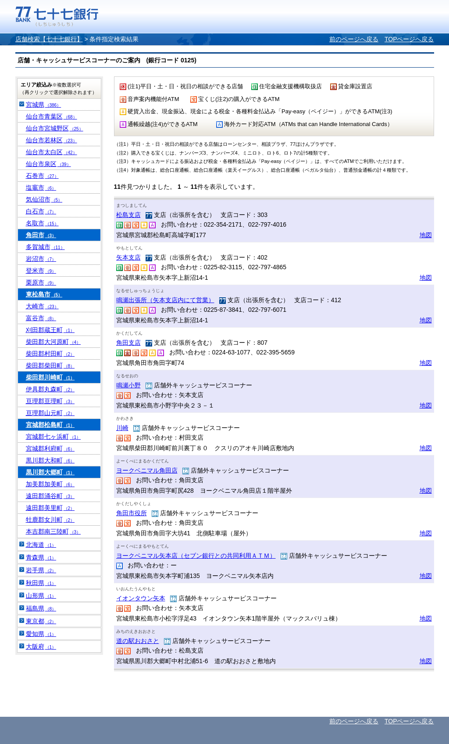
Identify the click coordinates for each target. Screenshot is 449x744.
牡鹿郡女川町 (50, 519)
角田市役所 (131, 512)
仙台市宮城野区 (54, 128)
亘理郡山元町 (50, 412)
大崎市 (42, 306)
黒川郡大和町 (50, 460)
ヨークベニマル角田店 (147, 470)
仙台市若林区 (51, 140)
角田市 (41, 234)
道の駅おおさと (137, 640)
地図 (426, 234)
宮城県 (43, 104)
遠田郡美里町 (50, 507)
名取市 (42, 223)
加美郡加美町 (50, 484)
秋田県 (41, 582)
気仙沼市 (44, 199)
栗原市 (41, 282)
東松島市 (44, 294)
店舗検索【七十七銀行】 (49, 39)
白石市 (41, 211)
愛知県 (41, 633)
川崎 (122, 427)
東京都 (41, 621)
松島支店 (128, 214)
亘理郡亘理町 (50, 401)
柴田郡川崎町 (50, 377)
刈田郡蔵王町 (50, 329)
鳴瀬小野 (128, 385)
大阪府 (41, 646)
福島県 (41, 608)
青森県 (41, 557)
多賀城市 (45, 246)
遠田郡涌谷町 (50, 495)
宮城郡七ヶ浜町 (53, 436)
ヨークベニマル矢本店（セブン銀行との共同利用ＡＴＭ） (196, 555)
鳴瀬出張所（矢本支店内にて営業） (165, 299)
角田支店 (128, 342)
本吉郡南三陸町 (53, 531)
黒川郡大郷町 (50, 472)
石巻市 (42, 175)
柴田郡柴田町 (50, 365)
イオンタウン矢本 (140, 598)
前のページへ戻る (353, 39)
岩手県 (41, 570)
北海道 (41, 544)
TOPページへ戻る (409, 39)
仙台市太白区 (51, 151)
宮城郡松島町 (50, 424)
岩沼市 (41, 258)
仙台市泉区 (48, 163)
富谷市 (41, 317)
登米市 (41, 270)
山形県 (41, 595)
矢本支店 (128, 257)
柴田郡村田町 (50, 353)
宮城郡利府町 (50, 448)
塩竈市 (41, 187)
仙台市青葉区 (51, 116)
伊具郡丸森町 (50, 389)
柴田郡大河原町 (53, 341)
